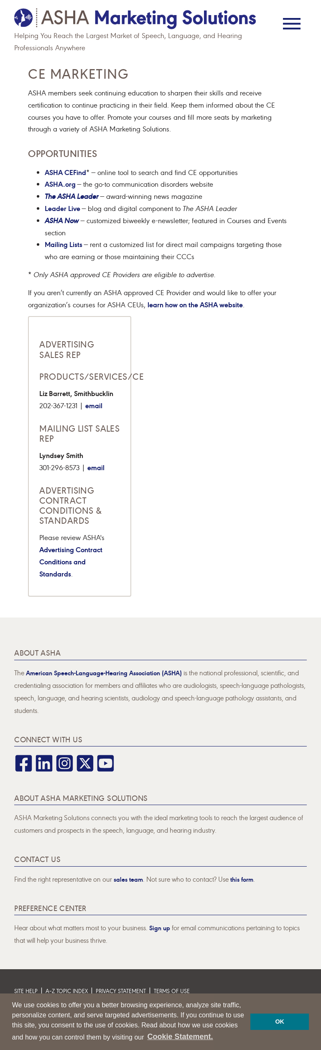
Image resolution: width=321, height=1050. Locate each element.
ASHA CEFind (65, 172)
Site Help (26, 991)
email (93, 405)
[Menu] (292, 18)
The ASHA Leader (71, 196)
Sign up (159, 927)
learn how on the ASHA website (195, 304)
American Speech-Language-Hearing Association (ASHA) (104, 672)
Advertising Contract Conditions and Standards (70, 561)
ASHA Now (62, 220)
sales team (128, 879)
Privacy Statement (121, 991)
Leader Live (63, 208)
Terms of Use (172, 991)
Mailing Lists (64, 244)
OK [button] (279, 1021)
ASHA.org (61, 183)
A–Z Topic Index (67, 991)
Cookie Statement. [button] (180, 1036)
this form (241, 879)
